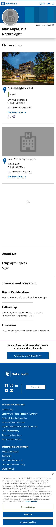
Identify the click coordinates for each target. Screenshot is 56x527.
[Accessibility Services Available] (10, 116)
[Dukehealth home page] (7, 4)
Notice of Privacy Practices (13, 422)
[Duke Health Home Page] (17, 374)
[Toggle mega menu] (48, 3)
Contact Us (35, 387)
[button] (53, 3)
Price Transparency (10, 430)
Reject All (28, 516)
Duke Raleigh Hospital (20, 88)
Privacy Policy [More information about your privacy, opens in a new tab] (31, 503)
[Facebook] (7, 386)
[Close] (53, 476)
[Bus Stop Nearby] (14, 116)
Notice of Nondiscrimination (14, 418)
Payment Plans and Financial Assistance (19, 426)
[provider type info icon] (53, 25)
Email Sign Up (8, 469)
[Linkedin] (17, 386)
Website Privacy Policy (11, 439)
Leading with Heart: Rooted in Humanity (19, 414)
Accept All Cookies (27, 524)
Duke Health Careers (11, 460)
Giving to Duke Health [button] (26, 355)
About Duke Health (10, 451)
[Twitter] (7, 391)
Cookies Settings (28, 508)
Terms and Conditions (11, 435)
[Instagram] (12, 386)
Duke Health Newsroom (12, 464)
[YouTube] (12, 391)
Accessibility (7, 409)
